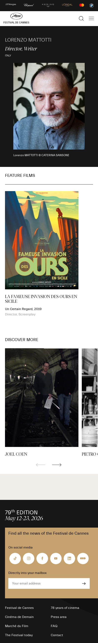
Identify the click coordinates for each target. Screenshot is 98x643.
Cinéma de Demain (19, 617)
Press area (59, 617)
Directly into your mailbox (27, 573)
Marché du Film (16, 626)
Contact (57, 635)
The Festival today (19, 635)
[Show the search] (81, 18)
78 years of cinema (65, 608)
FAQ (54, 626)
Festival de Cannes (19, 608)
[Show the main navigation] (91, 18)
